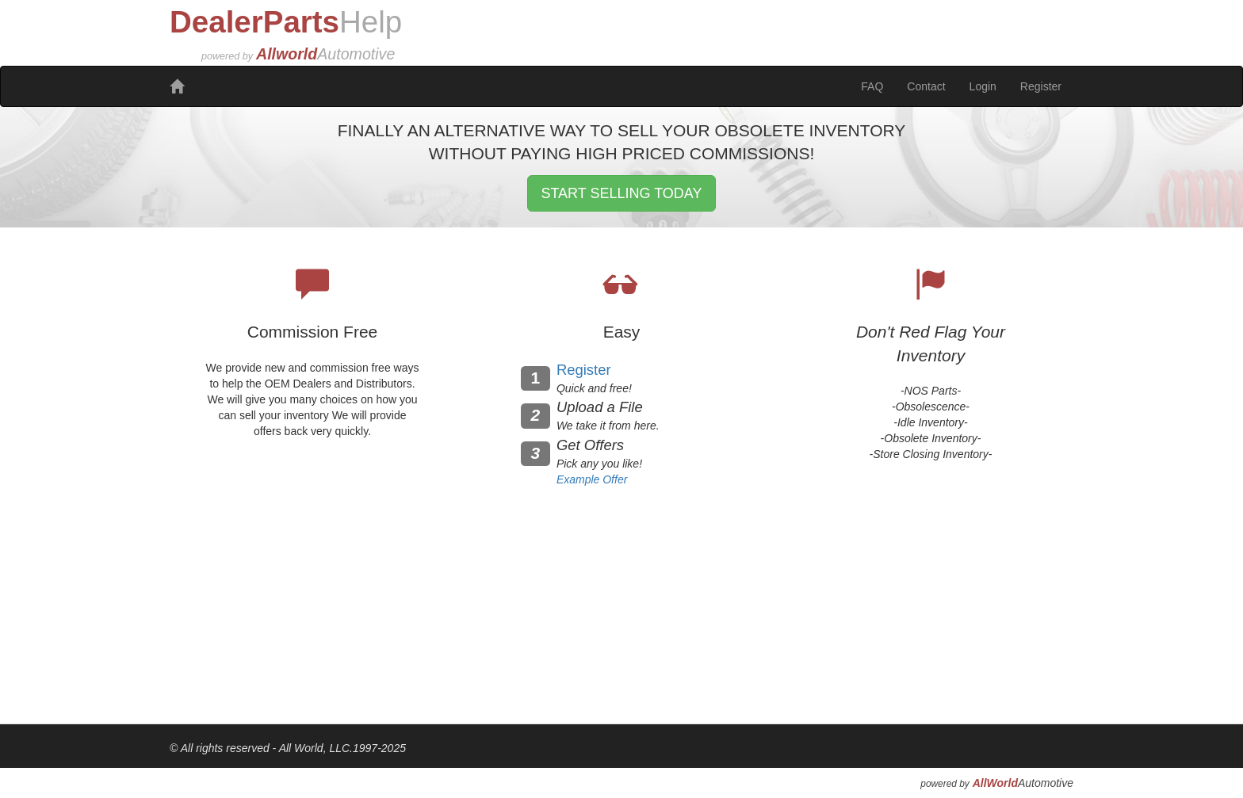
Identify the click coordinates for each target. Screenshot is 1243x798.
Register (1040, 86)
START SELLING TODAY (621, 193)
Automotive (1023, 783)
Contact (926, 86)
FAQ (872, 86)
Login (983, 86)
